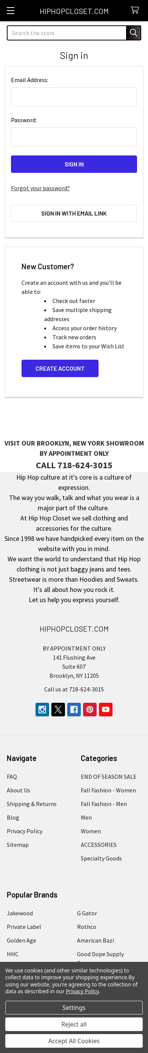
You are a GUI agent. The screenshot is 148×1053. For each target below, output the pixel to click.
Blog (13, 817)
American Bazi (95, 940)
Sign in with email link (74, 213)
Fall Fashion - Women (108, 790)
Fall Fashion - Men (104, 804)
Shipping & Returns (32, 804)
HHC (12, 954)
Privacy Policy (24, 831)
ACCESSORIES (99, 844)
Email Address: (29, 80)
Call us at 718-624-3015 (74, 689)
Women (91, 831)
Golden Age (21, 940)
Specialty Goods (101, 858)
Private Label (24, 926)
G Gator (87, 913)
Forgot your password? (40, 188)
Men (86, 817)
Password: (24, 120)
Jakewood (20, 913)
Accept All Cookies (74, 1041)
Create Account (60, 368)
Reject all (74, 1024)
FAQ (12, 776)
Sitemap (18, 844)
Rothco (86, 926)
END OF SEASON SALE (109, 776)
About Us (18, 790)
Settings (74, 1007)
